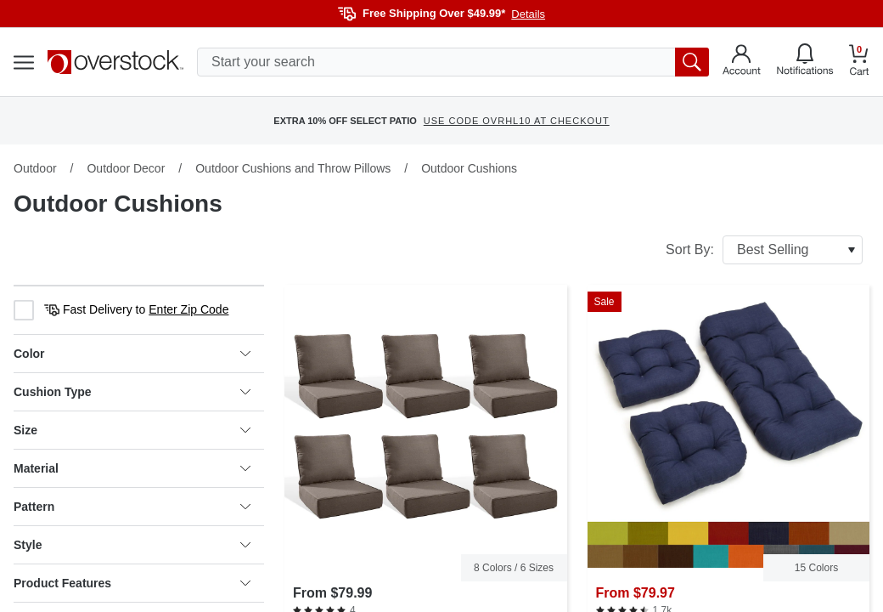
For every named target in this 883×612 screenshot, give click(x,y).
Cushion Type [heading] (132, 392)
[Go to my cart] (859, 62)
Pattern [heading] (132, 506)
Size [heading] (132, 430)
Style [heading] (132, 545)
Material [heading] (132, 468)
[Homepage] (115, 62)
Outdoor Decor (126, 168)
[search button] (692, 62)
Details (528, 14)
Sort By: (764, 249)
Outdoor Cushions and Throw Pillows (293, 168)
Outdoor (35, 168)
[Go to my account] (742, 62)
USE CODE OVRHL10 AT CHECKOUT (517, 121)
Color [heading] (132, 353)
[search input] (453, 62)
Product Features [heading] (132, 583)
